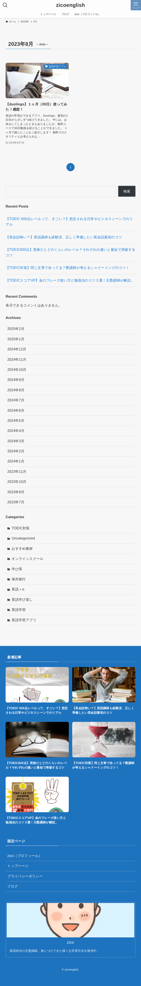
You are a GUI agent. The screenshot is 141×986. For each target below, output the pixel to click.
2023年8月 (15, 492)
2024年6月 (15, 410)
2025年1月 (15, 339)
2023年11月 (16, 471)
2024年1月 (15, 461)
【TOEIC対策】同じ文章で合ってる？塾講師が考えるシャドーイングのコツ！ (67, 268)
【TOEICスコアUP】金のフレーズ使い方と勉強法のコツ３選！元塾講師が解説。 (70, 280)
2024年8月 (15, 390)
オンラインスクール (27, 559)
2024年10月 (16, 369)
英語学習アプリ (24, 620)
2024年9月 (15, 380)
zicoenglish (70, 5)
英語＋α (18, 589)
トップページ (17, 866)
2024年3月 (15, 441)
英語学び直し (22, 599)
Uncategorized (23, 538)
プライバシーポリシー (25, 876)
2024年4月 (15, 431)
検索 (126, 191)
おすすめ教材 (22, 548)
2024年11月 (16, 359)
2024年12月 (16, 349)
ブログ (12, 886)
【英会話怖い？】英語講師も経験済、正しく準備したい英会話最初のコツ (64, 237)
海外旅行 (19, 579)
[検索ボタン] (5, 5)
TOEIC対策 (20, 528)
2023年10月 (16, 482)
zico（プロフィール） (24, 856)
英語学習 (19, 610)
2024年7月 (15, 400)
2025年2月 (15, 329)
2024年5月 (15, 420)
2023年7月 (15, 502)
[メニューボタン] (136, 5)
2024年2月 (15, 451)
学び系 (17, 569)
